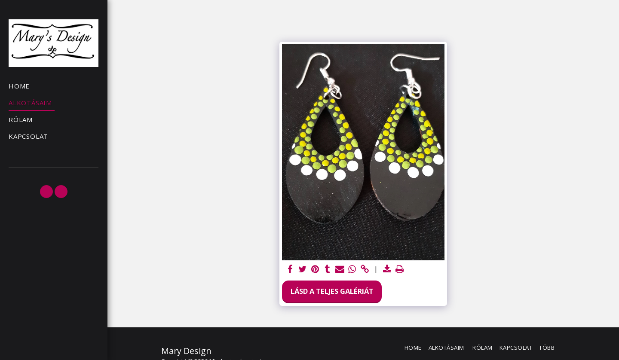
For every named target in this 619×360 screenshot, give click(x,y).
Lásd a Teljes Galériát (332, 291)
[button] (46, 191)
